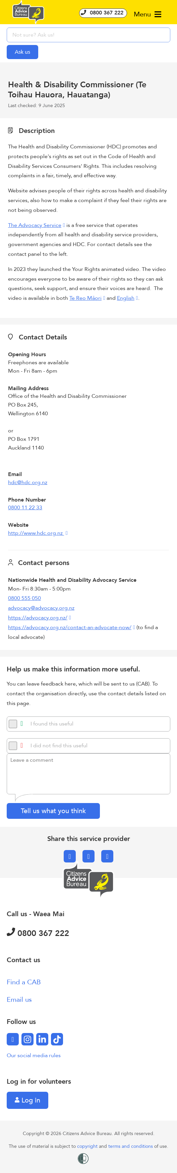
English (125, 298)
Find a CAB (24, 982)
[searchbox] (88, 35)
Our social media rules (34, 1055)
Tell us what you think (53, 810)
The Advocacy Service (34, 225)
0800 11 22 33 (25, 507)
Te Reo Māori (85, 298)
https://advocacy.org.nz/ (37, 617)
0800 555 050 (24, 598)
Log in (27, 1100)
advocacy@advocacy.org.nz (41, 608)
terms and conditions (131, 1146)
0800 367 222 (103, 12)
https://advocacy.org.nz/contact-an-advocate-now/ (69, 627)
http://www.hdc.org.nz (36, 533)
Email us (19, 999)
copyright (88, 1146)
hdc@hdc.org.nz (27, 482)
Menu (147, 14)
